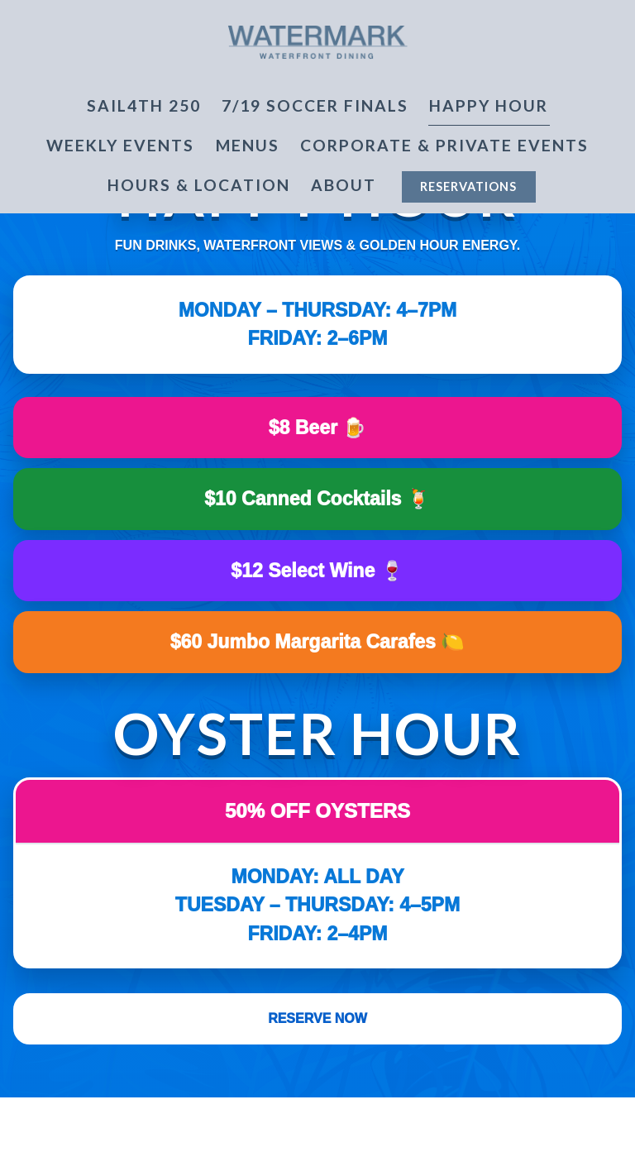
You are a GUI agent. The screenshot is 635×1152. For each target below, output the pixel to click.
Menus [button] (247, 145)
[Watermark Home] (317, 40)
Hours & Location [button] (198, 184)
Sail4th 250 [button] (144, 105)
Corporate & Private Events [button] (444, 145)
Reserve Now (317, 1018)
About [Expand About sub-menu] (347, 183)
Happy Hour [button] (488, 105)
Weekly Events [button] (120, 145)
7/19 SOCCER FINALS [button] (315, 105)
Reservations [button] (468, 186)
